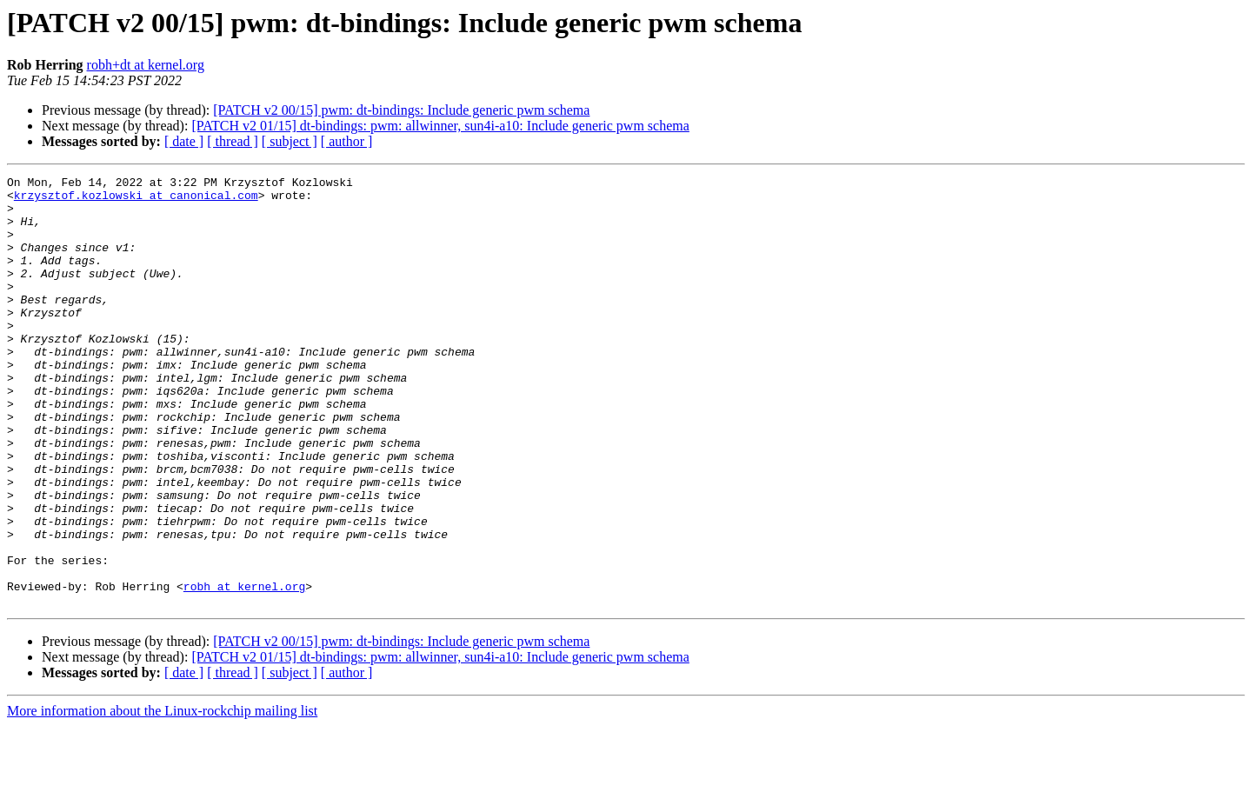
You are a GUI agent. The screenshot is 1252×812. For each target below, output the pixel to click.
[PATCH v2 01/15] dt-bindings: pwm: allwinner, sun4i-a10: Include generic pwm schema (440, 125)
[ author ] (347, 141)
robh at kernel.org (244, 669)
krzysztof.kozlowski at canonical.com (136, 200)
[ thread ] (232, 141)
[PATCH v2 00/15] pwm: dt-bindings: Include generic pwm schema (401, 110)
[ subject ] (289, 141)
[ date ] (183, 141)
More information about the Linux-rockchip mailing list (162, 796)
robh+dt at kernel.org (145, 64)
